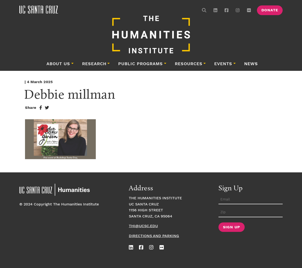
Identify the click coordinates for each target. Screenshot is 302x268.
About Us (58, 64)
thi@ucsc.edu (143, 226)
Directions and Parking (154, 236)
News (251, 64)
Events (223, 64)
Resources (188, 64)
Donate (269, 10)
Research (94, 64)
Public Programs (140, 64)
